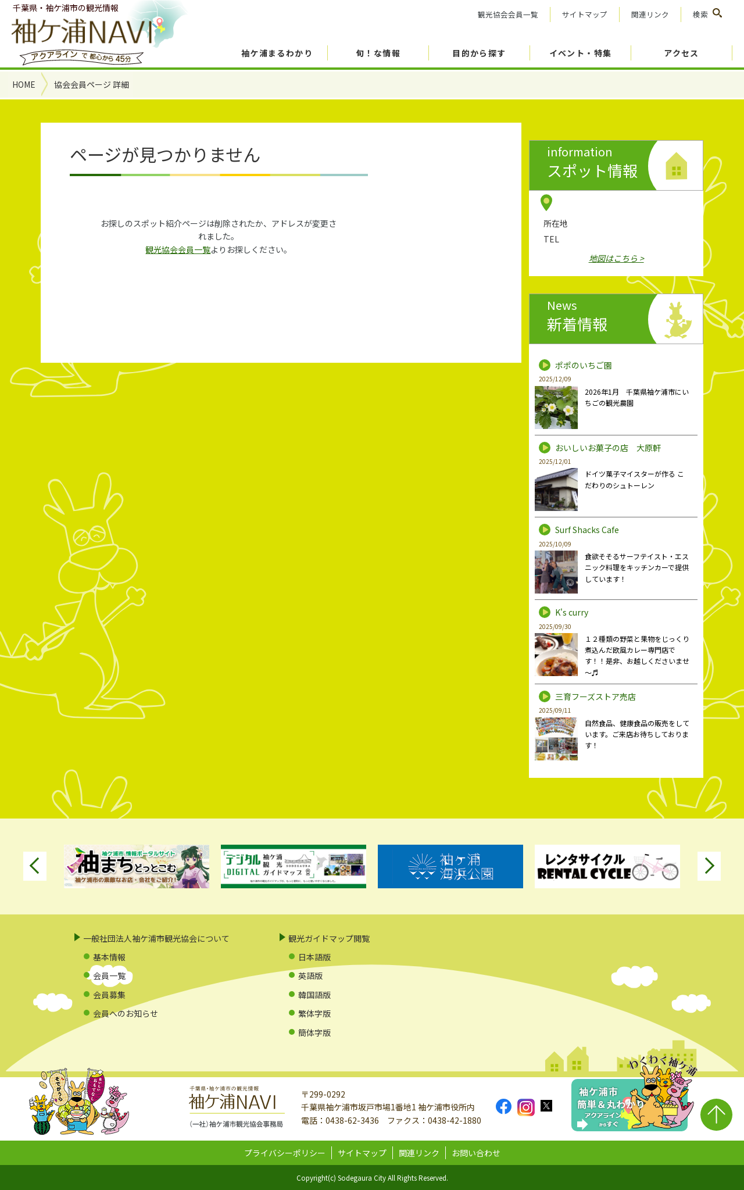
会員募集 (109, 994)
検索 (700, 14)
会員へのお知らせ (125, 1013)
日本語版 (314, 957)
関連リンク (650, 14)
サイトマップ (584, 14)
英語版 (310, 975)
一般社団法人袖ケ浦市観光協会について (156, 938)
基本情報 (109, 957)
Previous (34, 866)
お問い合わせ (476, 1153)
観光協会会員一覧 (508, 14)
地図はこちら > (616, 258)
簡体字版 (314, 1032)
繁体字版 (314, 1013)
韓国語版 (314, 994)
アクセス (681, 53)
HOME (23, 84)
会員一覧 (109, 975)
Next (709, 866)
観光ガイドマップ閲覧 (329, 938)
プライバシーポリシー (285, 1153)
